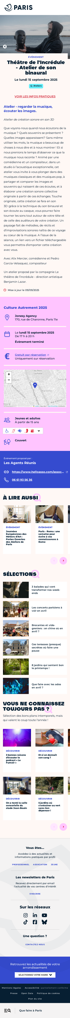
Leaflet (36, 406)
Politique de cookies (48, 993)
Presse (14, 993)
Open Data (27, 993)
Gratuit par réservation (30, 354)
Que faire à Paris (30, 1010)
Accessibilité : (46, 988)
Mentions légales (11, 988)
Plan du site (35, 999)
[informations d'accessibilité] (23, 431)
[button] (35, 385)
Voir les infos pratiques (35, 96)
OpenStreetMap (53, 406)
